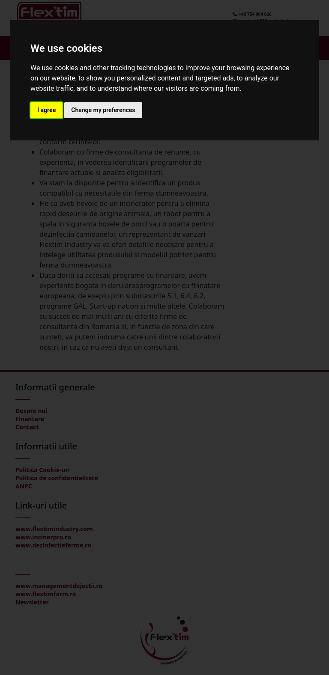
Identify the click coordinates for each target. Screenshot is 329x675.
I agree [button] (46, 110)
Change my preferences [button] (103, 110)
